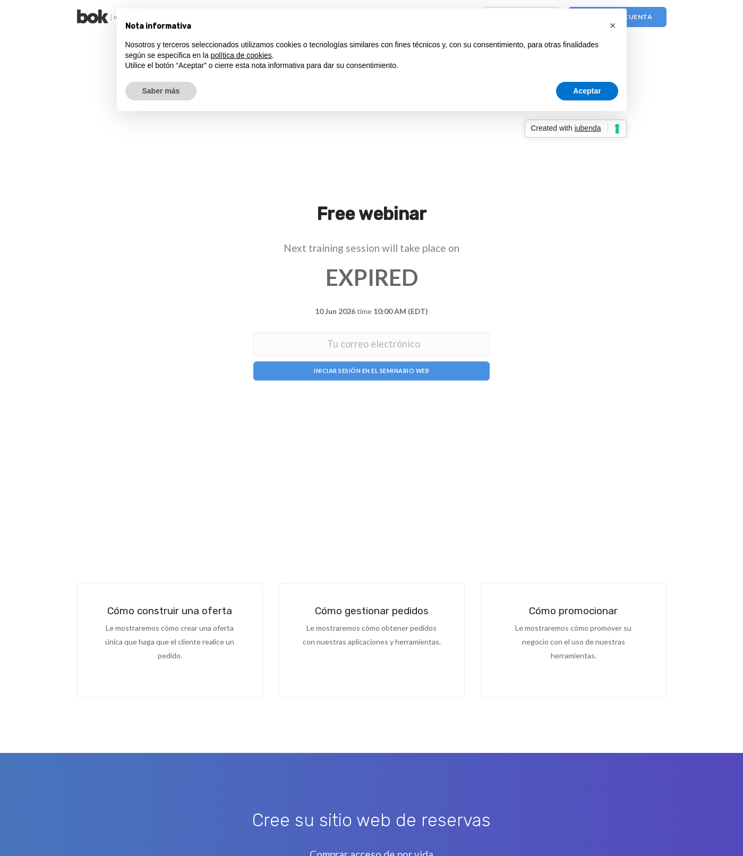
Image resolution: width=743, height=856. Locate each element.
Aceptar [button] (587, 91)
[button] (612, 25)
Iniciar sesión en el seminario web (372, 371)
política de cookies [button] (241, 55)
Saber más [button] (161, 91)
